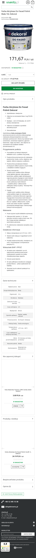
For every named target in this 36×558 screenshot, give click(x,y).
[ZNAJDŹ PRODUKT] (16, 7)
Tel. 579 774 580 (6, 516)
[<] (3, 387)
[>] (33, 387)
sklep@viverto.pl (11, 507)
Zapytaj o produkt (9, 93)
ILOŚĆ (3, 75)
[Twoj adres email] (11, 534)
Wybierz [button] (15, 406)
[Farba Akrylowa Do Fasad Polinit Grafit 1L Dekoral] (18, 452)
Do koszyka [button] (15, 467)
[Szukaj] (32, 7)
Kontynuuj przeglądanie (13, 494)
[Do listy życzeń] (22, 406)
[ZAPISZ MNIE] (27, 534)
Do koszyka (18, 88)
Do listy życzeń (18, 83)
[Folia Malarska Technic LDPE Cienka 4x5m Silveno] (18, 390)
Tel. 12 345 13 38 (6, 514)
